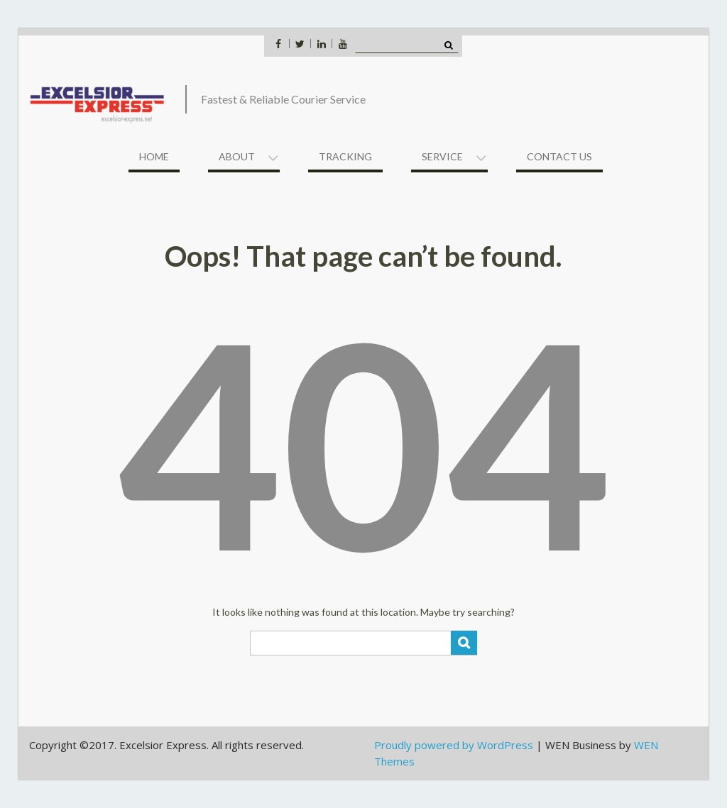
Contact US (559, 156)
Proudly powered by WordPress (453, 745)
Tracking (345, 156)
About (237, 156)
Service (442, 156)
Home (154, 156)
